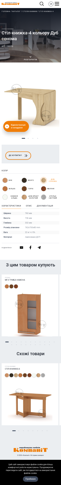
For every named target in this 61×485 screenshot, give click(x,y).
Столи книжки (30, 11)
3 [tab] (23, 430)
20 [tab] (49, 344)
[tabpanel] (30, 102)
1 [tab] (23, 138)
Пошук (42, 4)
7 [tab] (42, 430)
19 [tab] (44, 344)
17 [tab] (35, 344)
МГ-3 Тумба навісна (15, 280)
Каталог (16, 11)
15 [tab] (25, 344)
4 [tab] (37, 138)
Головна (6, 11)
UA (51, 4)
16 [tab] (30, 344)
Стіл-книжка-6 (12, 369)
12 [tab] (11, 344)
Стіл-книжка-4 (46, 11)
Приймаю (30, 479)
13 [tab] (16, 344)
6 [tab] (37, 430)
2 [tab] (28, 138)
